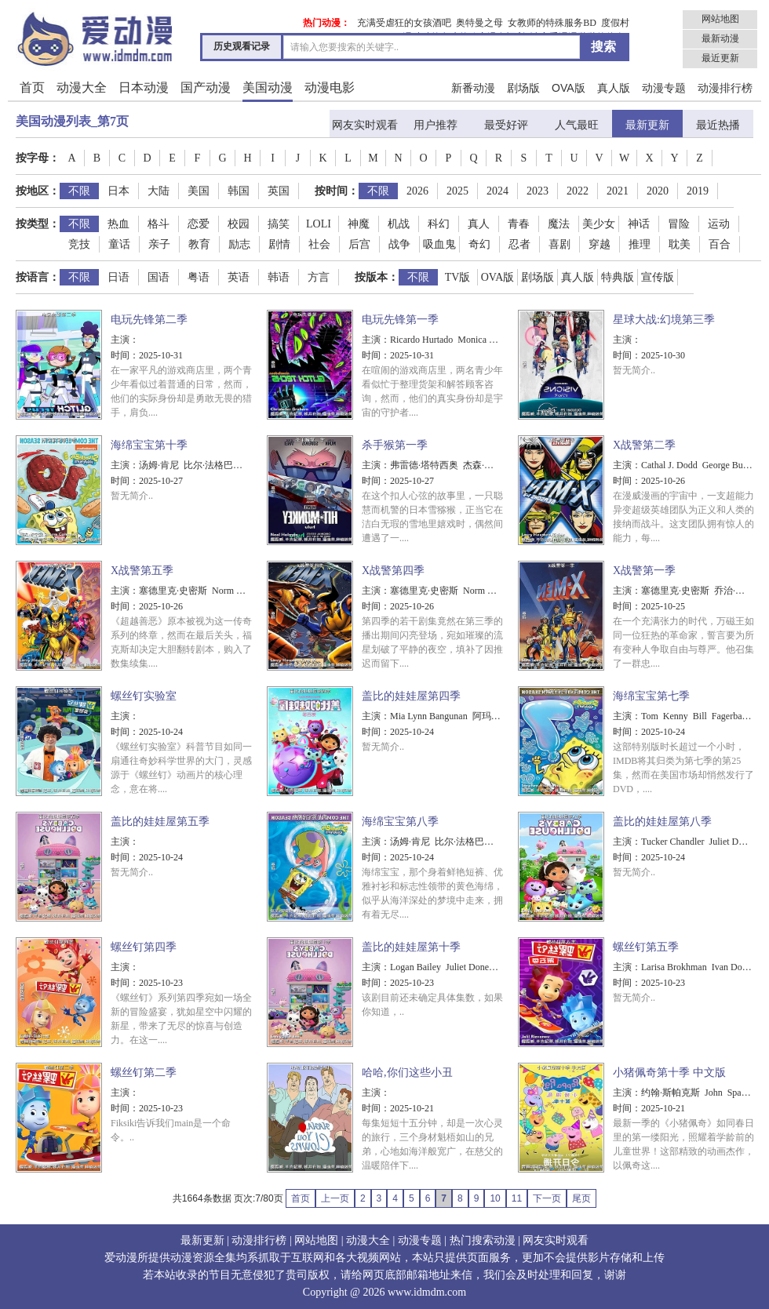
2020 (658, 191)
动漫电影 (329, 87)
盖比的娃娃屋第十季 (411, 947)
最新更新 (647, 125)
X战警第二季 (644, 445)
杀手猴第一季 (395, 445)
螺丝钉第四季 (144, 947)
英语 (239, 277)
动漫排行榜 (725, 88)
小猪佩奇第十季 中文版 (669, 1072)
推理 (640, 244)
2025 (457, 191)
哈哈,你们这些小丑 (407, 1072)
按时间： (337, 191)
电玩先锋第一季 (400, 319)
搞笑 (279, 224)
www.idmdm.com (427, 1292)
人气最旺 (577, 125)
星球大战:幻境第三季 (664, 319)
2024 (497, 191)
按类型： (38, 224)
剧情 (279, 244)
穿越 (599, 244)
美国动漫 (267, 87)
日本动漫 (143, 87)
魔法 (559, 224)
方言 (319, 277)
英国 (279, 191)
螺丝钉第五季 (646, 947)
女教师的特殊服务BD (552, 22)
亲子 (159, 244)
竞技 (79, 244)
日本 (118, 191)
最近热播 (718, 125)
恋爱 (199, 224)
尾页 (581, 1198)
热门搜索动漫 (483, 1240)
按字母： (38, 158)
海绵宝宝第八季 (400, 821)
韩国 (239, 191)
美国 (199, 191)
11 (517, 1198)
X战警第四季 (393, 570)
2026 (417, 191)
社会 (319, 244)
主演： (125, 339)
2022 (578, 191)
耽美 (680, 244)
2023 (538, 191)
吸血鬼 (439, 244)
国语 (158, 277)
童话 (119, 244)
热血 (118, 224)
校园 (239, 224)
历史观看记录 (241, 46)
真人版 (613, 88)
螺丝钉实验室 (144, 696)
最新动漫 (720, 38)
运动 (719, 224)
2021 (618, 191)
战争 (399, 244)
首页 (32, 87)
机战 (399, 224)
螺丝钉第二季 (144, 1072)
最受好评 (506, 125)
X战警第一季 (644, 570)
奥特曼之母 (479, 22)
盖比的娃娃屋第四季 (411, 696)
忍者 (519, 244)
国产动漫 (205, 87)
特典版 (617, 277)
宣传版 (657, 277)
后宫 (359, 244)
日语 (118, 277)
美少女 (598, 224)
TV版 (458, 277)
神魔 (359, 224)
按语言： (38, 277)
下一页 (547, 1198)
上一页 (335, 1198)
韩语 (279, 277)
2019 (698, 191)
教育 (199, 244)
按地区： (38, 191)
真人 (479, 224)
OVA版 (568, 88)
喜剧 (559, 244)
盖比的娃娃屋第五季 (160, 821)
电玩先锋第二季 (149, 319)
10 (495, 1198)
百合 (720, 244)
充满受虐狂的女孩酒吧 (404, 22)
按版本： (377, 277)
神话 (639, 224)
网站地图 (720, 18)
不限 (79, 191)
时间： (125, 355)
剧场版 (523, 88)
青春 (519, 224)
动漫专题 (664, 88)
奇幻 (479, 244)
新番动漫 (473, 88)
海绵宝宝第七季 (651, 696)
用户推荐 (435, 125)
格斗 (158, 224)
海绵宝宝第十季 (149, 445)
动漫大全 (81, 87)
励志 (239, 244)
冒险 (679, 224)
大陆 (158, 191)
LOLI (318, 224)
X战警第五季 (142, 570)
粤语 (199, 277)
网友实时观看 (365, 125)
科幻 (439, 224)
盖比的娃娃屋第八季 (662, 821)
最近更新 (720, 58)
